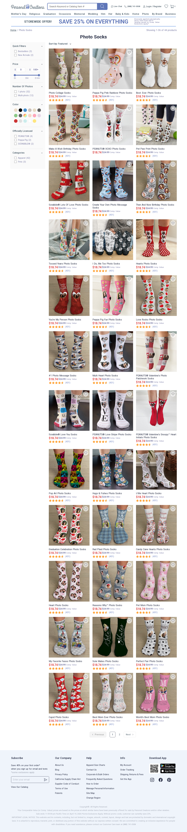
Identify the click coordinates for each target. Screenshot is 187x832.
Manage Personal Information (100, 788)
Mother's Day (18, 14)
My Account (125, 765)
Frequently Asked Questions (99, 779)
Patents (58, 793)
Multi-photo (25, 95)
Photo (145, 14)
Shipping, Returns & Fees (131, 774)
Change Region (93, 798)
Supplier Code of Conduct (67, 784)
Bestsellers (25, 51)
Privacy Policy (61, 774)
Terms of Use (61, 788)
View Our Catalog (19, 787)
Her (110, 14)
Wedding (93, 14)
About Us (59, 765)
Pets (22, 162)
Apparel (24, 158)
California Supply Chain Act (67, 779)
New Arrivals (25, 55)
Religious (34, 14)
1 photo (24, 91)
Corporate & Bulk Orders (97, 774)
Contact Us (91, 770)
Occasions (65, 14)
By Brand (157, 14)
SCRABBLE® (26, 144)
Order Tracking (127, 770)
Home (135, 14)
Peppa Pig (24, 140)
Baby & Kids (122, 14)
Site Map (90, 793)
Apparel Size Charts (95, 765)
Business (170, 14)
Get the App (125, 779)
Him (103, 14)
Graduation (49, 14)
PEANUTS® (25, 136)
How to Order (92, 784)
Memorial (79, 14)
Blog (57, 770)
